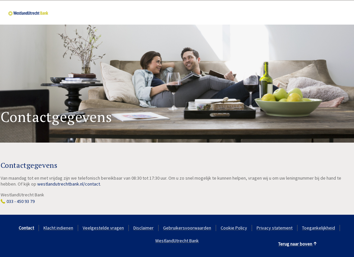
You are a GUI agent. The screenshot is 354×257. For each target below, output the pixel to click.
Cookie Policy (234, 228)
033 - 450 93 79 (21, 201)
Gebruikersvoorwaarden (187, 228)
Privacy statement (275, 228)
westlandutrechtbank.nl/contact (68, 184)
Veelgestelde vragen (103, 228)
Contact (26, 228)
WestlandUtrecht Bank (177, 241)
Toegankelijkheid (318, 228)
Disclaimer (143, 228)
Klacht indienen (58, 228)
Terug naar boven (297, 244)
